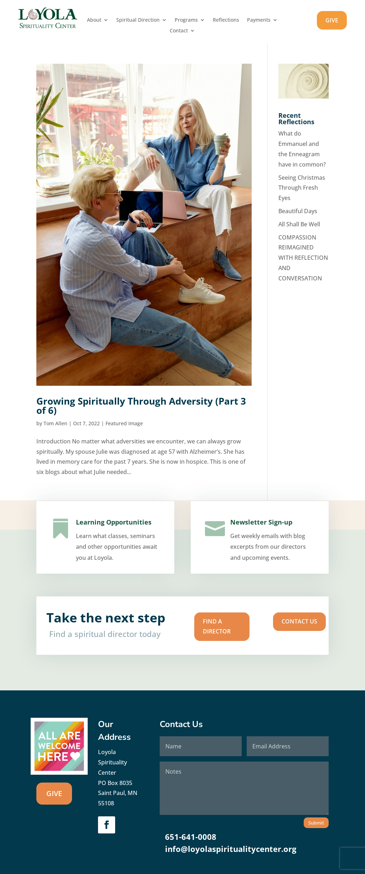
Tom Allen (55, 423)
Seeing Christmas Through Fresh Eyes (301, 188)
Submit (316, 823)
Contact (179, 31)
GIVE (331, 20)
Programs (186, 20)
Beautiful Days (297, 211)
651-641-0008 (190, 836)
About (94, 20)
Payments (259, 20)
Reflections (226, 20)
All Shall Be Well (299, 224)
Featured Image (124, 423)
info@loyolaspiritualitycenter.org (230, 848)
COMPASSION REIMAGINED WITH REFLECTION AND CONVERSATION (303, 257)
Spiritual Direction (138, 20)
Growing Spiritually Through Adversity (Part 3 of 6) (141, 406)
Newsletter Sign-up (261, 531)
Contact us (248, 623)
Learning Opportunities (112, 531)
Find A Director (202, 626)
